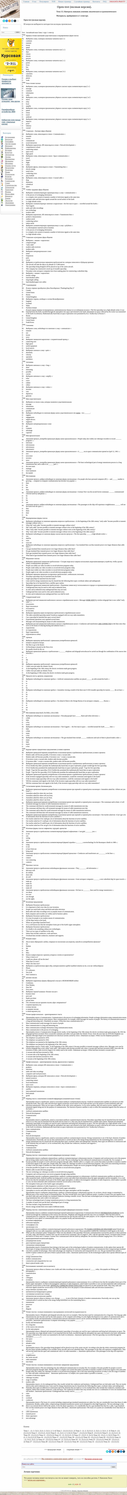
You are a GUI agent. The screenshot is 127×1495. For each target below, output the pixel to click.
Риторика (8, 179)
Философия (9, 194)
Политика (9, 170)
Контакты (96, 2)
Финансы (8, 196)
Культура (8, 152)
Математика (10, 159)
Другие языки (10, 144)
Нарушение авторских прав (93, 1459)
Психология (9, 174)
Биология (9, 139)
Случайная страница (82, 2)
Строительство (11, 185)
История (8, 150)
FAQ (104, 2)
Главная (26, 2)
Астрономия (10, 137)
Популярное (44, 2)
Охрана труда (10, 166)
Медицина (9, 161)
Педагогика (9, 168)
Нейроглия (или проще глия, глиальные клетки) (11, 122)
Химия (7, 198)
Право (7, 172)
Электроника (10, 205)
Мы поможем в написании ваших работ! (57, 1459)
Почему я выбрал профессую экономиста (9, 81)
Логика (8, 157)
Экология (8, 201)
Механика (9, 163)
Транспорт (9, 190)
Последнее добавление (82, 1490)
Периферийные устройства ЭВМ (8, 111)
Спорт (7, 183)
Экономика (9, 203)
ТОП (53, 2)
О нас (34, 2)
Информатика (10, 148)
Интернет (9, 146)
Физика (8, 192)
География (9, 142)
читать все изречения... (37, 1480)
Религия (8, 176)
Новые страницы (64, 2)
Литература (9, 155)
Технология (9, 187)
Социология (10, 181)
